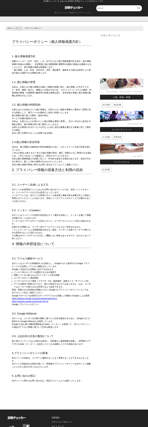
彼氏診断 (117, 105)
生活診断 (106, 169)
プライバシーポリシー (62, 422)
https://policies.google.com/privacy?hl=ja (30, 301)
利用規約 (56, 417)
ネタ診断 (106, 137)
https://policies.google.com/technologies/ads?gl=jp (34, 298)
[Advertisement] (121, 57)
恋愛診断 (117, 137)
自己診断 (106, 105)
